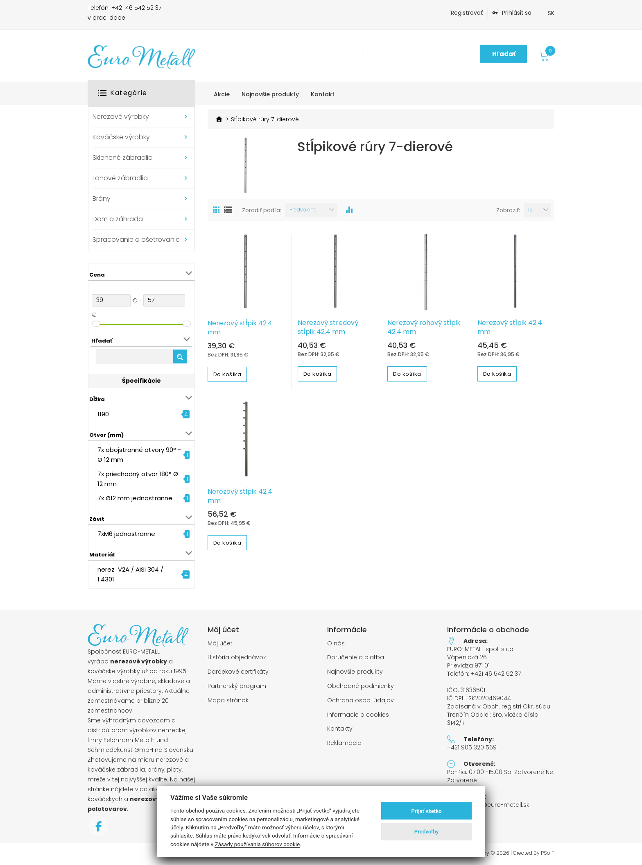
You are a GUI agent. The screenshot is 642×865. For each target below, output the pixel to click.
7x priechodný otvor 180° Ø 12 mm (138, 479)
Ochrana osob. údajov (360, 700)
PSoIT (547, 853)
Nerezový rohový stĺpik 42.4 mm (424, 327)
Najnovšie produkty (355, 671)
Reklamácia (344, 743)
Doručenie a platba (355, 657)
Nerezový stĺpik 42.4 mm (240, 328)
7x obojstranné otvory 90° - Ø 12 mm (139, 454)
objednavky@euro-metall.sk (488, 805)
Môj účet (220, 643)
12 (530, 209)
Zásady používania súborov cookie (257, 844)
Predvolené (302, 209)
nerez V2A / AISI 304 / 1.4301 (130, 574)
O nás (336, 643)
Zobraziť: (508, 210)
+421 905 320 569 (472, 747)
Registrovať (467, 13)
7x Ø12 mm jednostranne (134, 498)
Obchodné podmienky (360, 686)
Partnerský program (237, 686)
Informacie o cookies (358, 714)
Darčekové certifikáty (238, 671)
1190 (103, 414)
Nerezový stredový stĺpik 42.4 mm (328, 327)
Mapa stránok (228, 700)
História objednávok (237, 657)
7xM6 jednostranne (126, 533)
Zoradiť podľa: (261, 210)
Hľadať (503, 54)
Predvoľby (426, 832)
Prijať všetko (426, 811)
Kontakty (340, 728)
